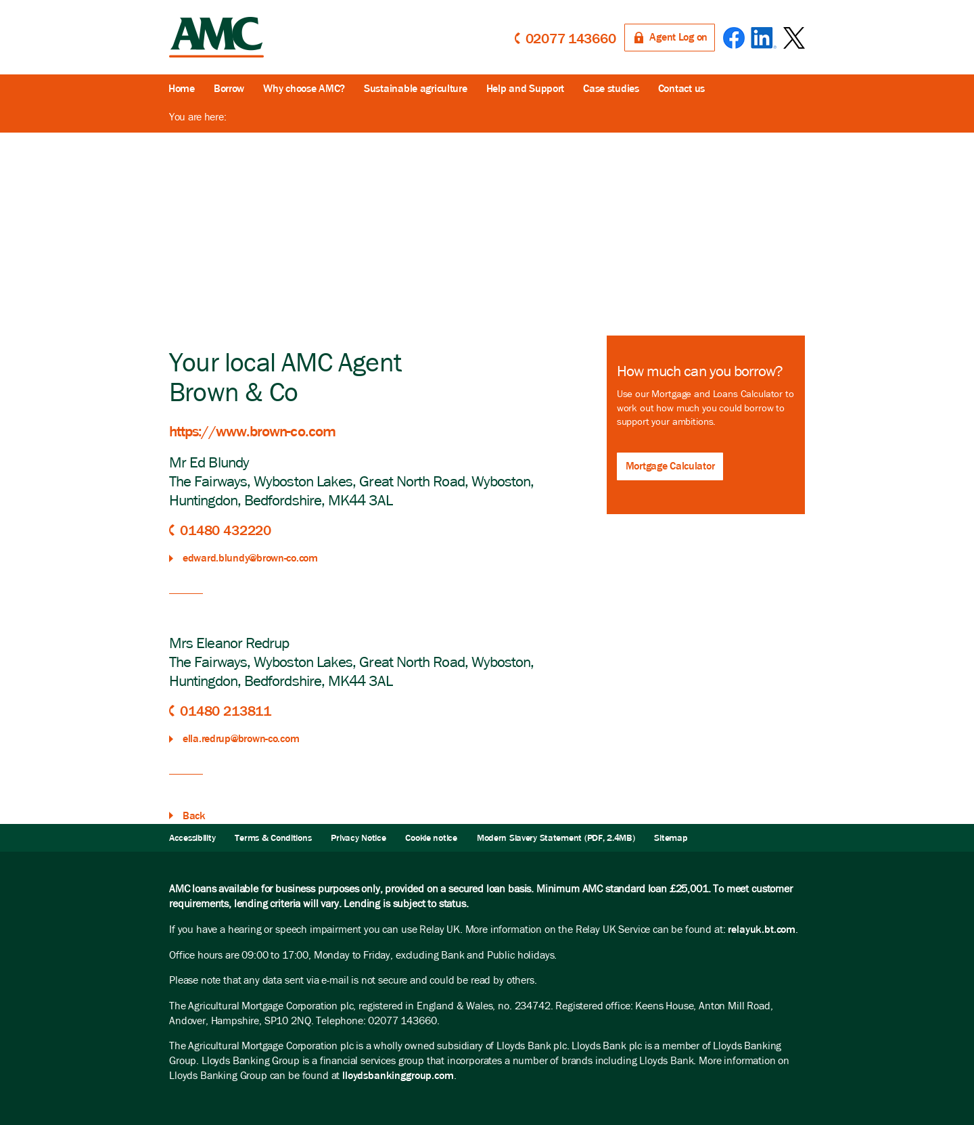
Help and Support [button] (525, 88)
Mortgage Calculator (670, 466)
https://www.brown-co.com (252, 431)
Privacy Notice (358, 838)
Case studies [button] (611, 88)
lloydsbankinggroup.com (397, 1075)
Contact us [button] (681, 88)
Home (181, 88)
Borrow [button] (229, 88)
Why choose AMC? (304, 88)
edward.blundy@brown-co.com (250, 558)
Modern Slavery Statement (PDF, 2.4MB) (556, 838)
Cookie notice (431, 838)
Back (194, 815)
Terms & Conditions (273, 838)
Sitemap (670, 838)
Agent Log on (678, 37)
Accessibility (192, 838)
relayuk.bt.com (761, 929)
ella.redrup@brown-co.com (241, 738)
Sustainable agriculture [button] (415, 88)
